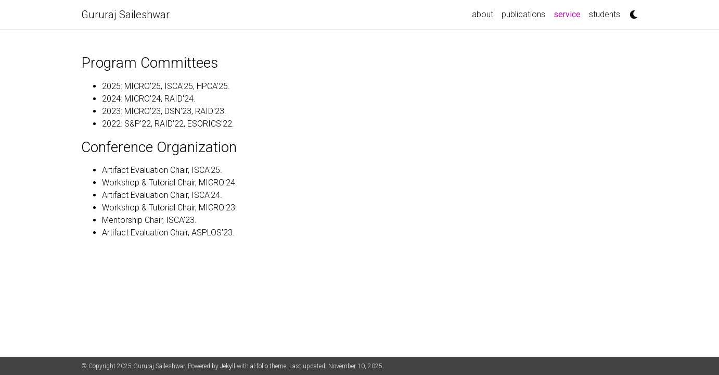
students (604, 14)
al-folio (259, 366)
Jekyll (227, 366)
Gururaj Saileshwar (125, 14)
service (569, 13)
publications (523, 14)
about (482, 14)
